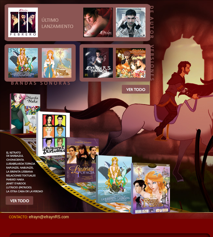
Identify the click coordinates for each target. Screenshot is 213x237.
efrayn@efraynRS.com (49, 217)
